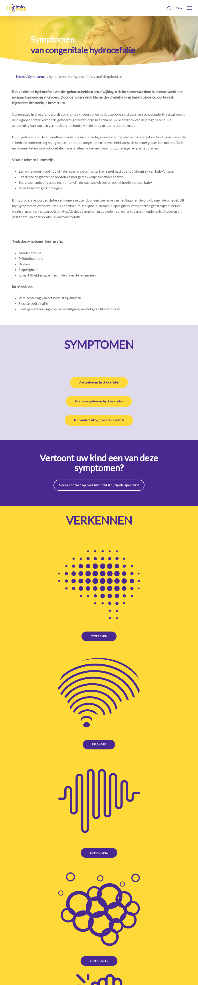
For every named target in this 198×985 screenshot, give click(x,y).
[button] (184, 7)
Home (21, 76)
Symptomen (37, 76)
